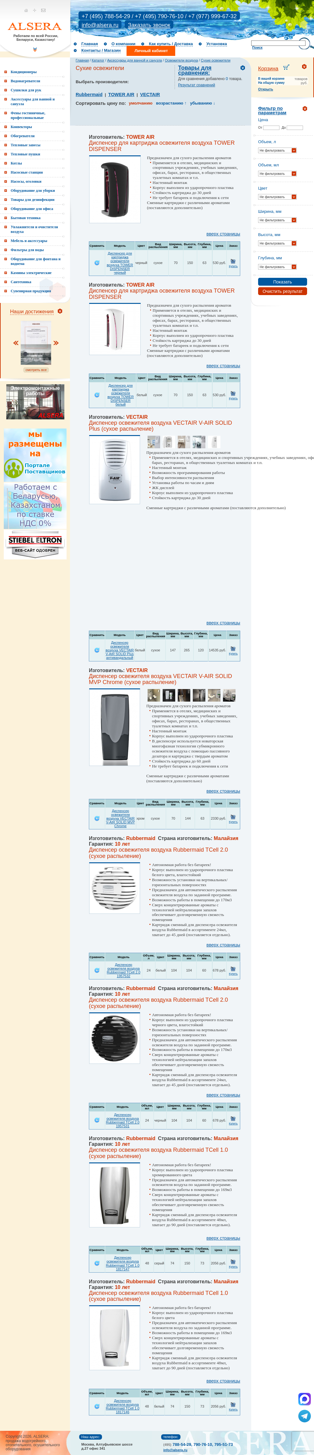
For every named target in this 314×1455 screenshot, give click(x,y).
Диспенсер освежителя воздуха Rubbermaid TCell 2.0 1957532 (123, 970)
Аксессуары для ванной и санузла (134, 60)
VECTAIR (150, 94)
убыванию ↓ (202, 103)
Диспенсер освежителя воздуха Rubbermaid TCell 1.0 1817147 (122, 1263)
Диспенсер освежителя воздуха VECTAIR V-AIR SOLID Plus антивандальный (120, 650)
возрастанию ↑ (171, 103)
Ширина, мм (269, 211)
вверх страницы (223, 233)
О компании (123, 43)
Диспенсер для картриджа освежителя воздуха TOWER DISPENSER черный (120, 262)
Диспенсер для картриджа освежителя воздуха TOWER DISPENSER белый (120, 395)
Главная (89, 43)
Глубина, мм (270, 258)
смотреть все (35, 370)
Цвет (263, 188)
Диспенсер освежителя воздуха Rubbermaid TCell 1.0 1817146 (122, 1406)
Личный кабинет (151, 50)
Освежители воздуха (181, 60)
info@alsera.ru (100, 25)
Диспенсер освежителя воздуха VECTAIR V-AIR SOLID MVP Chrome (120, 818)
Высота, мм (269, 234)
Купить (233, 266)
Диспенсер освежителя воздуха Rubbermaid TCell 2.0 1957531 (122, 1120)
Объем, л (267, 141)
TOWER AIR (121, 94)
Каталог (98, 60)
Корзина (268, 69)
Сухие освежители (215, 60)
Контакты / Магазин (101, 50)
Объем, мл (268, 165)
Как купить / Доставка (171, 43)
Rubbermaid (89, 94)
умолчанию (140, 103)
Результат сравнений (196, 85)
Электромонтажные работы (35, 390)
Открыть (265, 89)
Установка (216, 43)
